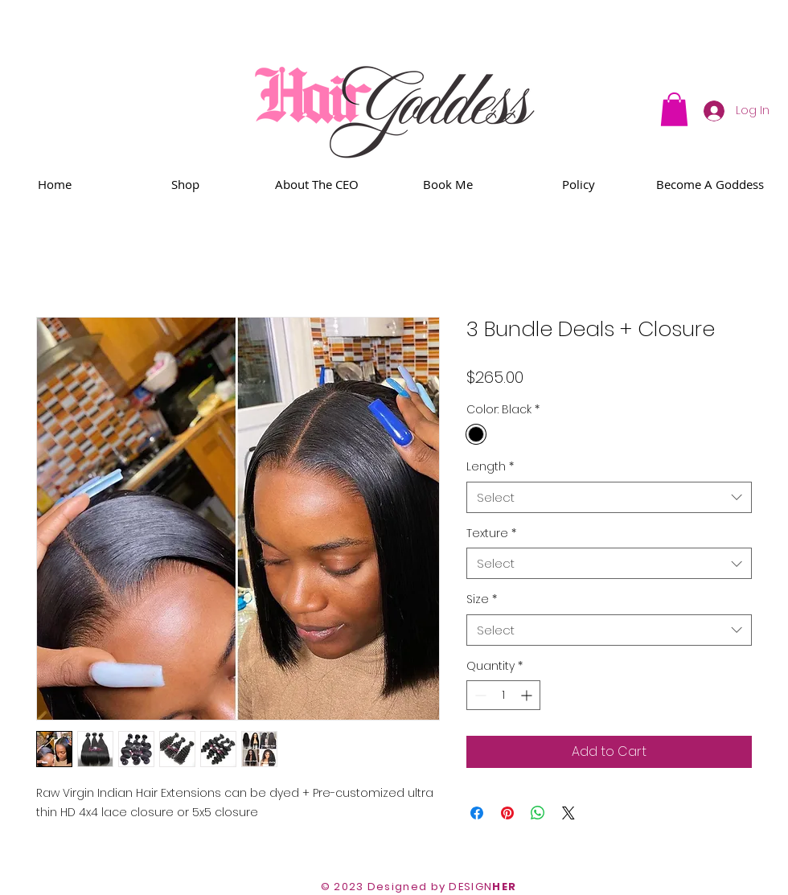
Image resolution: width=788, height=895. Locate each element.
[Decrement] (479, 695)
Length (490, 466)
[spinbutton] (503, 695)
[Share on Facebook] (476, 813)
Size (481, 599)
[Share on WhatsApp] (538, 813)
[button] (674, 109)
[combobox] (609, 497)
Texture (491, 533)
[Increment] (528, 695)
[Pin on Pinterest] (507, 813)
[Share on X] (568, 813)
